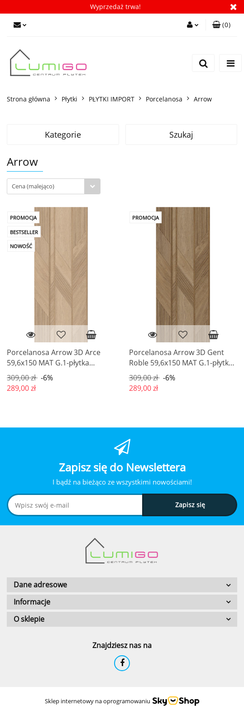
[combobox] (53, 186)
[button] (221, 25)
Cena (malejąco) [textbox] (33, 186)
